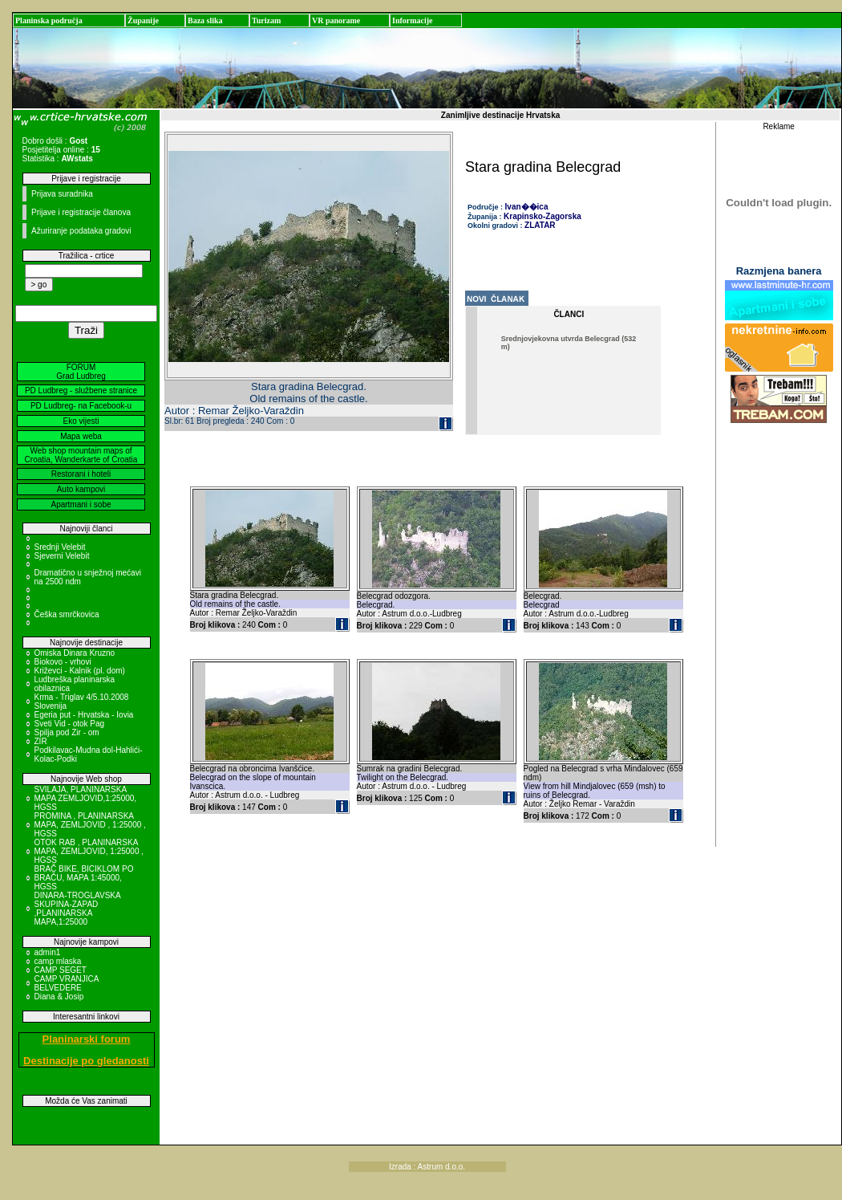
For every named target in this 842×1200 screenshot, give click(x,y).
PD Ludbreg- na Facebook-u (81, 405)
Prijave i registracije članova (81, 212)
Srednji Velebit (60, 547)
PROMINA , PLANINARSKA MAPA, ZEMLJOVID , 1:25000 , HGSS (90, 825)
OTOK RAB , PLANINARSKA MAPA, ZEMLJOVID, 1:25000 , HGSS (89, 851)
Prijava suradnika (62, 193)
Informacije (412, 20)
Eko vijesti (81, 421)
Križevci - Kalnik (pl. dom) (79, 670)
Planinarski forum (87, 1039)
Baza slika (205, 20)
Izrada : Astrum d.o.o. (427, 1166)
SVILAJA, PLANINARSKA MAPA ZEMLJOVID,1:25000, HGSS (85, 798)
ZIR (40, 741)
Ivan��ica (527, 206)
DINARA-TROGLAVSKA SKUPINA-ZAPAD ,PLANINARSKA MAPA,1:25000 (77, 908)
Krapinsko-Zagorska (542, 216)
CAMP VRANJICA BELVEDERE (66, 983)
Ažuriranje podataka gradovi (81, 230)
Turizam (266, 20)
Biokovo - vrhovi (62, 661)
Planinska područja (49, 20)
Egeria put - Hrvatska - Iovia (84, 714)
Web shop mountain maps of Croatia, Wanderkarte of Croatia (81, 455)
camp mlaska (58, 961)
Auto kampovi (81, 489)
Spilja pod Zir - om (66, 732)
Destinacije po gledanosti (86, 1061)
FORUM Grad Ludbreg (81, 371)
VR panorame (336, 20)
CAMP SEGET (60, 970)
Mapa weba (81, 436)
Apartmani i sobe (81, 504)
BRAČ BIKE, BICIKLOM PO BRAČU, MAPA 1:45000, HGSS (84, 877)
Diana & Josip (59, 996)
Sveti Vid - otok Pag (69, 723)
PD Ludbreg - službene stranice (81, 390)
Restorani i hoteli (81, 474)
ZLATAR (540, 225)
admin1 (47, 952)
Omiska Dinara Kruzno (74, 653)
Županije (143, 20)
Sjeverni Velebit (62, 555)
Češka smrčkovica (66, 614)
